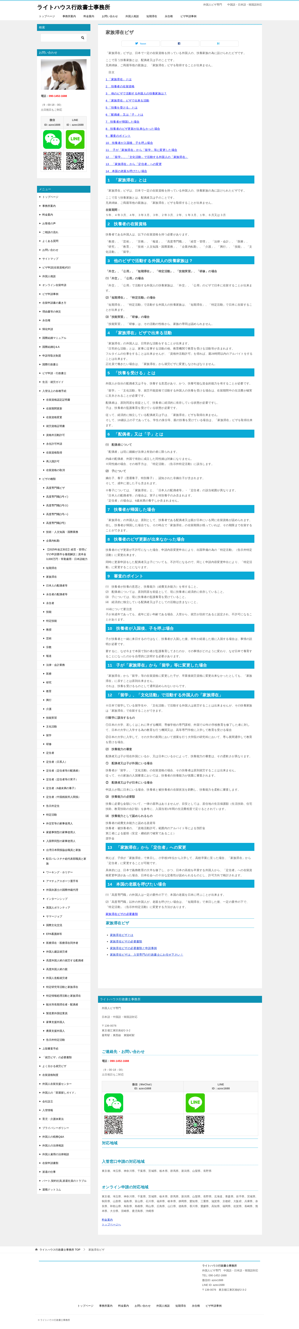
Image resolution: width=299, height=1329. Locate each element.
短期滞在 (151, 16)
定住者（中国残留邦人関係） (63, 796)
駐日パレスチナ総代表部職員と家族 (66, 861)
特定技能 (51, 620)
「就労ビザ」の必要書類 (57, 1057)
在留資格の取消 (55, 470)
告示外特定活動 (55, 1039)
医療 (48, 673)
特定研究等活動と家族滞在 (62, 986)
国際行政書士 (50, 364)
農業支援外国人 (55, 1030)
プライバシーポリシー (55, 1127)
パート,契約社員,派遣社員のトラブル (64, 1180)
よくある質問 (50, 240)
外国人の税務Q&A (53, 1136)
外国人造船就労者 (57, 977)
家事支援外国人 (55, 1022)
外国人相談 (132, 16)
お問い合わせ (110, 16)
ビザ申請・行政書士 (54, 373)
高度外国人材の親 (57, 969)
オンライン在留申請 (54, 285)
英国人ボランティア (58, 907)
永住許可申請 (54, 443)
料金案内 (89, 16)
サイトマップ (50, 258)
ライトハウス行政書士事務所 (75, 6)
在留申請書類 (50, 1163)
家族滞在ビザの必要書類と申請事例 (133, 948)
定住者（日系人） (57, 761)
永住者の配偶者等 (57, 594)
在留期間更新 (54, 408)
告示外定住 (52, 805)
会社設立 (47, 1101)
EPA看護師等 (54, 933)
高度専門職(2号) (55, 522)
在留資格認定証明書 (58, 399)
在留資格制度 (50, 1074)
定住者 (50, 752)
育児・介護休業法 (53, 1118)
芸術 (48, 638)
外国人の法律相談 (53, 1145)
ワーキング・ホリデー (59, 872)
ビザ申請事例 (188, 16)
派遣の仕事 (49, 1171)
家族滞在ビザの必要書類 (126, 941)
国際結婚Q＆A (50, 346)
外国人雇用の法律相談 (55, 1154)
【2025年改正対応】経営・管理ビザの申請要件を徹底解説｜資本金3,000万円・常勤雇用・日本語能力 (67, 554)
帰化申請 (47, 329)
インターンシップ (57, 898)
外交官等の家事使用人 (59, 823)
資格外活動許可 (55, 434)
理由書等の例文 (51, 311)
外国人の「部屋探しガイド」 (59, 1092)
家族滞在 (51, 576)
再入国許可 (52, 461)
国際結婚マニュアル (54, 337)
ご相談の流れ (50, 232)
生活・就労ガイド (53, 381)
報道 (48, 655)
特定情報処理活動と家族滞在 (63, 995)
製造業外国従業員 (57, 1013)
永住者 (50, 603)
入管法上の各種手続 (54, 390)
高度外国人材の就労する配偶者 (65, 960)
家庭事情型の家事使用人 (61, 832)
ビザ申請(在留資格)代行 (56, 267)
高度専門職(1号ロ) (57, 505)
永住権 (169, 16)
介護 (48, 708)
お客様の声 (49, 223)
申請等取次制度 (51, 355)
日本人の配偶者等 (57, 585)
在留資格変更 (54, 417)
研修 (48, 744)
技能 (48, 611)
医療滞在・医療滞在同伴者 (62, 942)
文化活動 (51, 726)
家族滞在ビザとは (121, 935)
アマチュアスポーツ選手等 (62, 881)
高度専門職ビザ (55, 487)
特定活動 (51, 814)
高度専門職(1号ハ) (57, 514)
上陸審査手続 (50, 1048)
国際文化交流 (54, 925)
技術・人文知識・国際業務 (62, 531)
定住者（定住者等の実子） (62, 779)
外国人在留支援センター (57, 1083)
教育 (48, 691)
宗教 (48, 647)
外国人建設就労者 (57, 951)
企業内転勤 (52, 540)
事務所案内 (69, 16)
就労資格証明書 (55, 426)
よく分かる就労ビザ (54, 1066)
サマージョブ (54, 916)
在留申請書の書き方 (54, 302)
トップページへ (111, 1224)
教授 (48, 629)
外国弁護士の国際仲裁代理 (62, 889)
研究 (48, 682)
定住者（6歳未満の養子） (61, 788)
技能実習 (51, 717)
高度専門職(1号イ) (57, 496)
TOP (59, 1249)
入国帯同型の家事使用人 (61, 841)
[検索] (64, 38)
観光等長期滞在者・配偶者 (62, 1004)
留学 (48, 735)
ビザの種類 (49, 478)
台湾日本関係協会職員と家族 (63, 849)
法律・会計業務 (55, 664)
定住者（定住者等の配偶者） (63, 770)
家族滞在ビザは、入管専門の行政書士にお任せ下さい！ (146, 954)
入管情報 (47, 1110)
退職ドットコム (51, 1189)
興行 (48, 700)
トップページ (47, 16)
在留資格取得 (54, 452)
